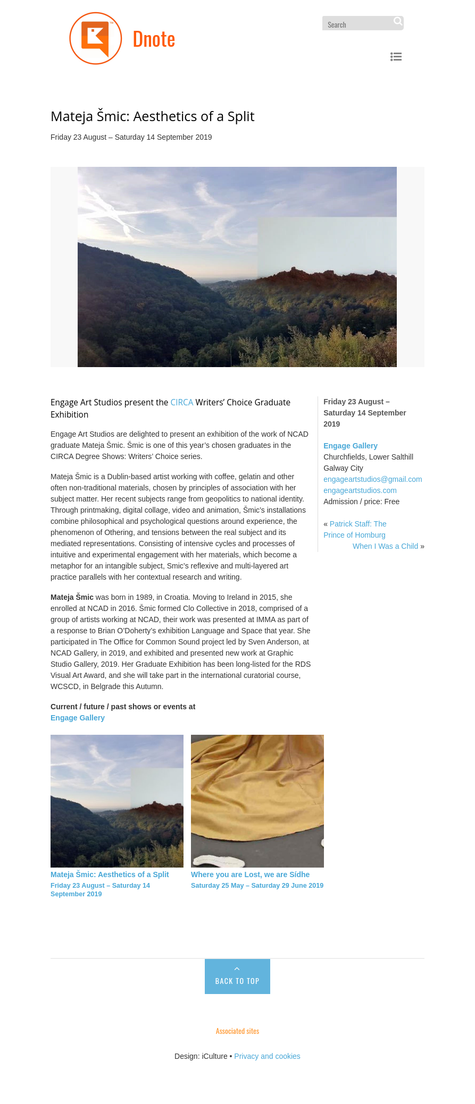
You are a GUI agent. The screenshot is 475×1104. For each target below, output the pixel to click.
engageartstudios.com (360, 490)
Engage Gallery (350, 445)
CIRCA (182, 402)
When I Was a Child (385, 546)
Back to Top (237, 980)
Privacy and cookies (267, 1056)
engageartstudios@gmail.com (372, 479)
